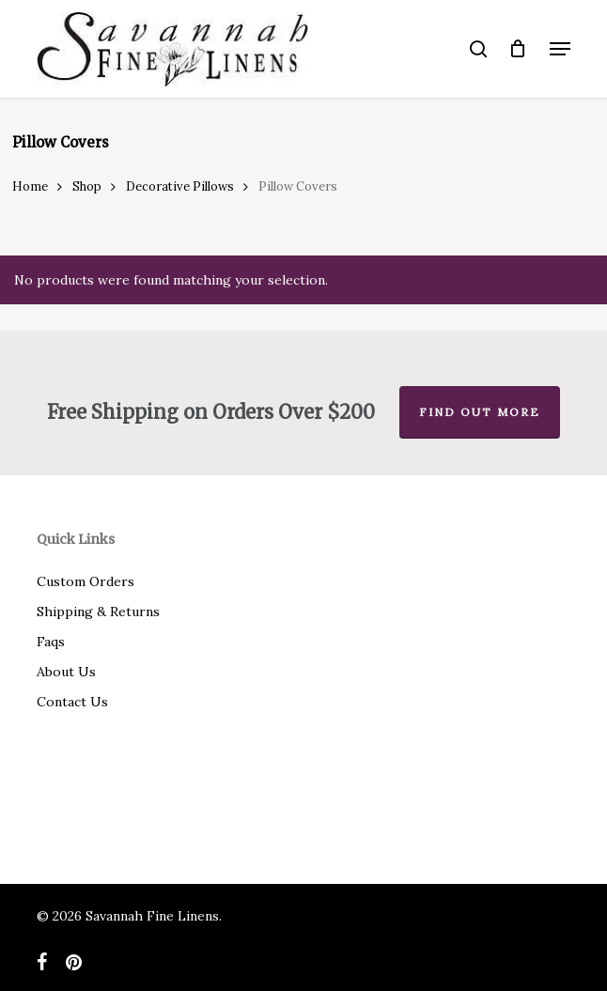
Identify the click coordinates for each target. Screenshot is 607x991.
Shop (86, 186)
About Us (66, 671)
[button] (560, 48)
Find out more (479, 412)
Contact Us (72, 701)
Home (30, 186)
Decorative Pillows (180, 186)
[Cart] (518, 48)
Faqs (51, 641)
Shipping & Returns (98, 611)
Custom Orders (85, 581)
